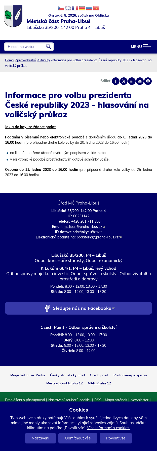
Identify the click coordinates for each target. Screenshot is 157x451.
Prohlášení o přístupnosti (25, 400)
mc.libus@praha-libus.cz (84, 226)
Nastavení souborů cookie (69, 400)
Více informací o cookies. (108, 427)
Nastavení (40, 438)
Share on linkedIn (132, 81)
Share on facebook (116, 81)
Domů (9, 60)
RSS (97, 400)
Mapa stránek (116, 400)
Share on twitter (124, 81)
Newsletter (139, 400)
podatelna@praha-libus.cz (99, 237)
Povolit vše (115, 438)
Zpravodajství (25, 60)
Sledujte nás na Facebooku (83, 308)
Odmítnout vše (78, 438)
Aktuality (43, 60)
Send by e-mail (140, 81)
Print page (148, 81)
